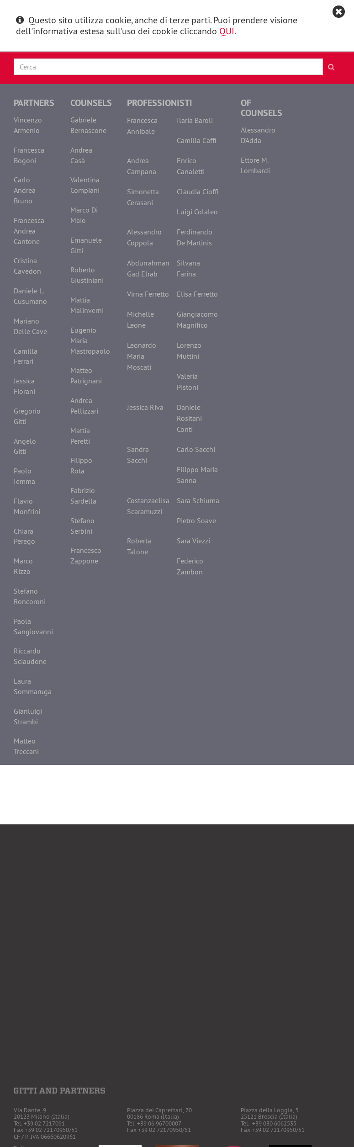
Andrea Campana (141, 166)
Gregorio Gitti (27, 416)
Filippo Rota (81, 465)
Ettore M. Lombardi (255, 165)
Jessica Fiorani (24, 386)
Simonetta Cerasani (143, 197)
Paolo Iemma (24, 476)
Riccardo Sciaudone (30, 656)
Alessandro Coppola (144, 237)
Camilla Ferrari (25, 356)
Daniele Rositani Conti (189, 418)
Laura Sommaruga (33, 686)
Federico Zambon (190, 566)
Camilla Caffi (197, 140)
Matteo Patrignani (86, 375)
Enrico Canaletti (191, 166)
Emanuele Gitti (86, 245)
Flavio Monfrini (27, 506)
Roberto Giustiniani (87, 275)
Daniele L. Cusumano (30, 296)
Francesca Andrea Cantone (29, 231)
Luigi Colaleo (197, 211)
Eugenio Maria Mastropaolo (90, 340)
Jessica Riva (145, 407)
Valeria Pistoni (187, 382)
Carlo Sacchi (196, 449)
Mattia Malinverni (87, 305)
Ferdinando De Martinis (194, 237)
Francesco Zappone (85, 555)
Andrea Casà (81, 155)
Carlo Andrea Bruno (25, 190)
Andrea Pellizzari (84, 405)
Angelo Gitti (25, 446)
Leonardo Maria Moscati (141, 356)
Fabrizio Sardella (83, 495)
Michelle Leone (140, 319)
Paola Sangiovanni (33, 626)
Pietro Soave (196, 520)
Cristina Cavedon (27, 266)
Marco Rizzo (23, 566)
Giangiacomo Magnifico (197, 319)
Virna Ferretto (148, 293)
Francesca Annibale (142, 126)
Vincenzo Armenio (28, 125)
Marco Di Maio (84, 215)
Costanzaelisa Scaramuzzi (148, 506)
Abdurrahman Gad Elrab (148, 268)
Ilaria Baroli (195, 120)
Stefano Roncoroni (30, 596)
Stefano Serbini (82, 526)
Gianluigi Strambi (28, 716)
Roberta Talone (139, 546)
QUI (226, 31)
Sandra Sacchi (138, 455)
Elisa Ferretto (197, 293)
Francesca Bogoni (29, 155)
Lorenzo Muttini (189, 350)
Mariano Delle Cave (30, 326)
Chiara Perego (24, 536)
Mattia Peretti (80, 436)
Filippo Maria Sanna (197, 475)
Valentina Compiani (85, 185)
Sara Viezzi (193, 540)
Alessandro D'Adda (258, 135)
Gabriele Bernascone (88, 125)
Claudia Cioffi (198, 191)
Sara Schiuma (198, 500)
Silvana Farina (188, 268)
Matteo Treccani (26, 746)
